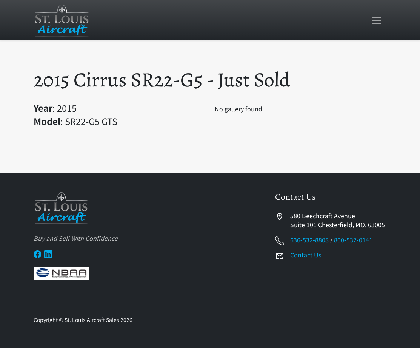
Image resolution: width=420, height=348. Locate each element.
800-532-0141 (353, 239)
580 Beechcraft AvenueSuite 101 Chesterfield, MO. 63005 (337, 220)
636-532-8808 (309, 239)
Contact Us (305, 254)
